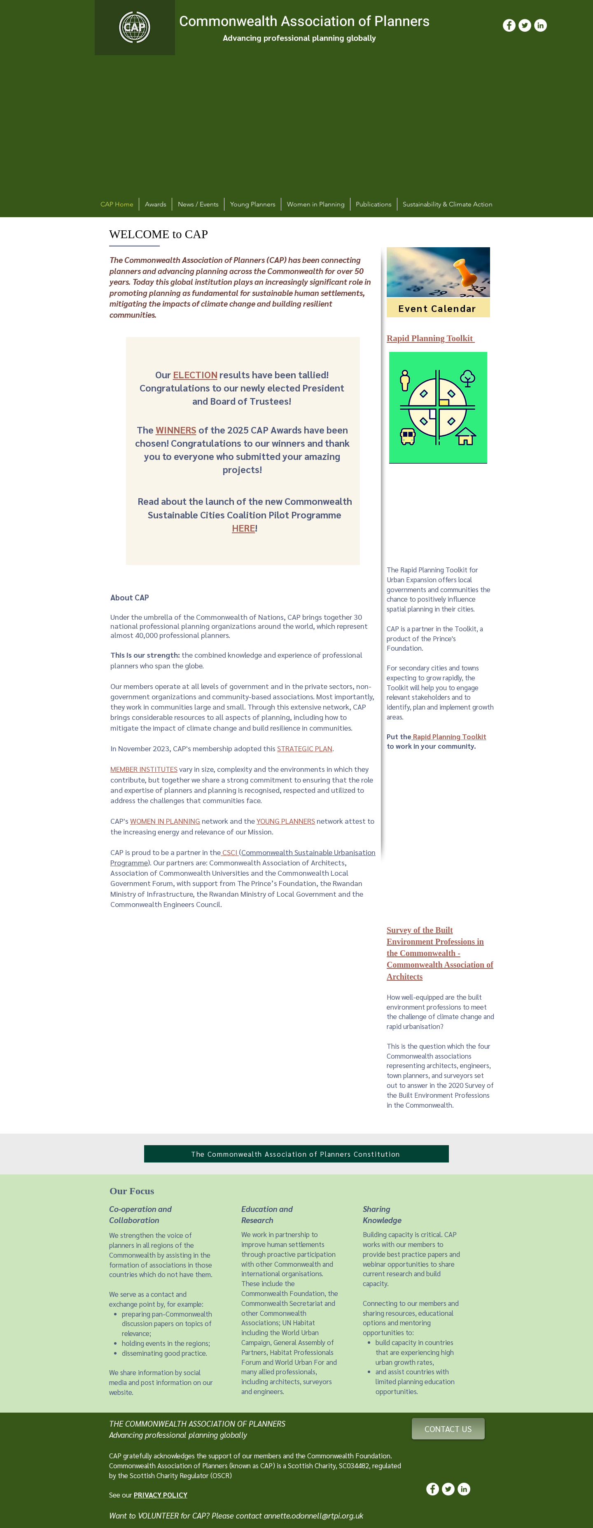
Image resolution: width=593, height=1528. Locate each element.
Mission (260, 831)
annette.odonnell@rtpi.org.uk (313, 1515)
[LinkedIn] (540, 25)
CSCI (229, 852)
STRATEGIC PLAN (304, 748)
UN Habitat (298, 1322)
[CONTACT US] (448, 1428)
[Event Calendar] (438, 307)
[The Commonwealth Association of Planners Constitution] (296, 1153)
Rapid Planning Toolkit (449, 736)
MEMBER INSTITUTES (143, 768)
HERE (243, 527)
